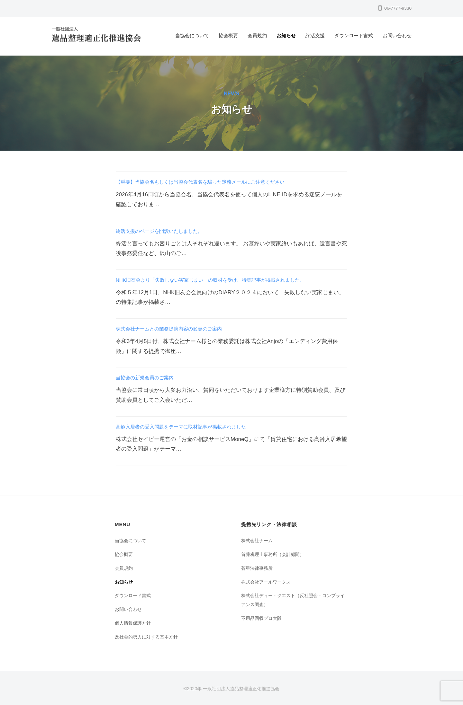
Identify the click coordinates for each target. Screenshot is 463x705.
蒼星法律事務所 (258, 568)
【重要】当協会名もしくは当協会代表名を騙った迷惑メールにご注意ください (211, 182)
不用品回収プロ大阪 (263, 618)
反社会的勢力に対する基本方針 (148, 636)
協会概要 (228, 35)
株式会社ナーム (258, 540)
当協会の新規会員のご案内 (148, 378)
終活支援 (315, 35)
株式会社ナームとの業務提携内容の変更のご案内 (176, 329)
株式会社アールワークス (267, 582)
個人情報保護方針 (134, 623)
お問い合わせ (397, 35)
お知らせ (286, 35)
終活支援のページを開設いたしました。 (165, 231)
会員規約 (257, 35)
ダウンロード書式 (353, 35)
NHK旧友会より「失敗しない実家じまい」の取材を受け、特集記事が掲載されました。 (223, 280)
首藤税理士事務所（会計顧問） (275, 554)
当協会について (192, 35)
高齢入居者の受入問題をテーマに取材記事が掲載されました (189, 427)
